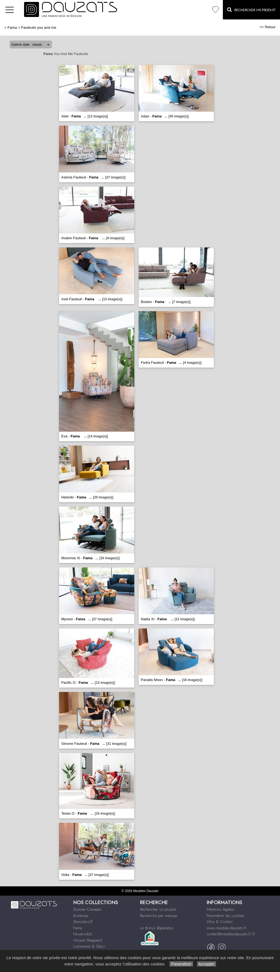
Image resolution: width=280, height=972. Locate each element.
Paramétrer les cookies (225, 916)
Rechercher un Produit (251, 9)
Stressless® (83, 922)
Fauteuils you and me (38, 27)
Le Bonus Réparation (157, 928)
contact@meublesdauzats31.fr (231, 934)
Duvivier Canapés (87, 909)
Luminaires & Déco (89, 946)
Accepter (206, 964)
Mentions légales (220, 909)
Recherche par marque (158, 916)
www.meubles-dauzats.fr (226, 928)
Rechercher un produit (158, 909)
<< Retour (267, 27)
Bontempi (80, 916)
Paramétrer (181, 964)
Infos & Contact (219, 922)
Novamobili (82, 934)
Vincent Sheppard (87, 940)
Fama (12, 27)
